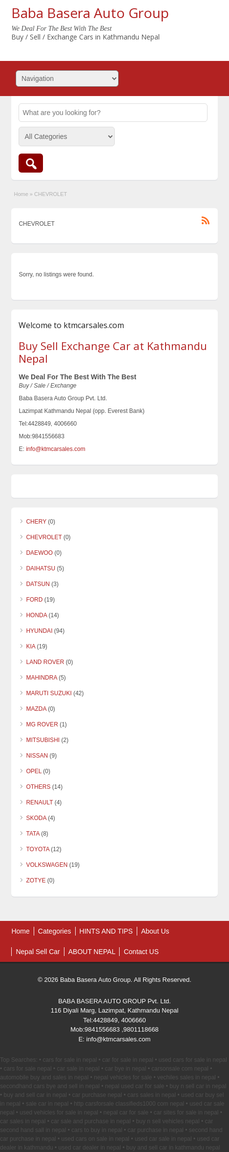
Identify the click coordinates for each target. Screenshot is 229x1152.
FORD (34, 599)
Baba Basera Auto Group (90, 12)
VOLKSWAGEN (46, 864)
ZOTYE (35, 880)
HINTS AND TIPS (106, 931)
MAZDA (36, 708)
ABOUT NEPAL (92, 952)
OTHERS (38, 786)
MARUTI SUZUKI (48, 693)
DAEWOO (39, 552)
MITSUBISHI (43, 740)
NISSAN (37, 755)
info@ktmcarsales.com (55, 449)
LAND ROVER (45, 662)
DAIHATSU (40, 568)
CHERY (36, 521)
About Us (155, 931)
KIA (30, 646)
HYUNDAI (39, 630)
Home (21, 194)
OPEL (34, 771)
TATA (32, 833)
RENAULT (39, 802)
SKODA (36, 818)
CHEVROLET (44, 537)
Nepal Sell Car (38, 952)
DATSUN (37, 584)
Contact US (141, 952)
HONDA (36, 615)
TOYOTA (37, 849)
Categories (54, 931)
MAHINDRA (41, 677)
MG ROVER (42, 724)
